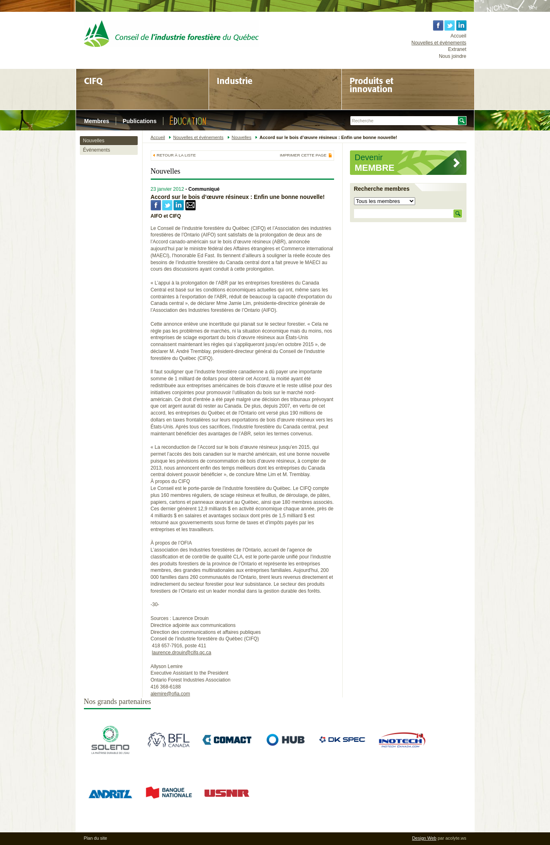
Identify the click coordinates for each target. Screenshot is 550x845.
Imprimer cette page (303, 155)
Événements (96, 150)
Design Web (424, 838)
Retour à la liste (176, 155)
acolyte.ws (455, 838)
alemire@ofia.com (170, 694)
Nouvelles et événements (438, 43)
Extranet (457, 49)
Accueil (458, 36)
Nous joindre (452, 56)
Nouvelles (94, 140)
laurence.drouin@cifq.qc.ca (181, 652)
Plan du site (95, 838)
